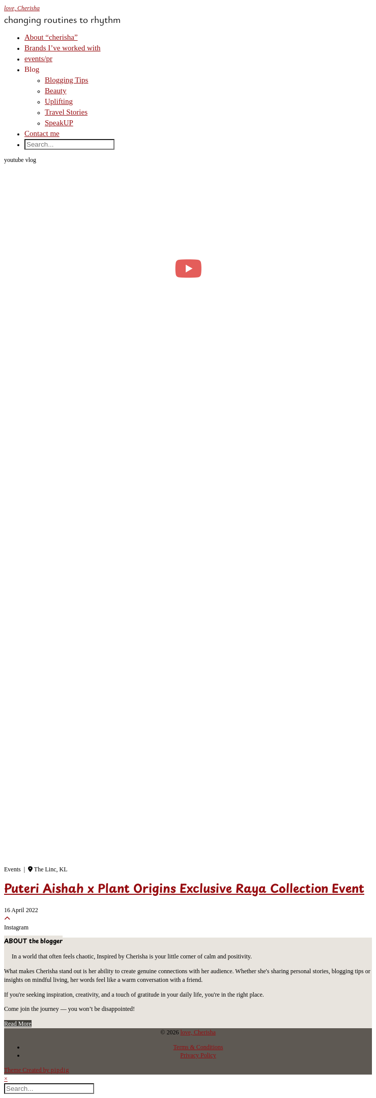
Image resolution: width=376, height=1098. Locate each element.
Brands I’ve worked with (62, 48)
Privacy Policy (198, 1055)
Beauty (56, 91)
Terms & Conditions (198, 1047)
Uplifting (59, 101)
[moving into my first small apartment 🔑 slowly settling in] (188, 268)
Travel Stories (66, 112)
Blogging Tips (66, 80)
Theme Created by (36, 1070)
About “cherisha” (51, 37)
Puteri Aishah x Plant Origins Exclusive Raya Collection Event (184, 889)
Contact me (42, 133)
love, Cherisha (22, 8)
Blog (31, 69)
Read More (18, 1023)
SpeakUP (59, 123)
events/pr (38, 58)
